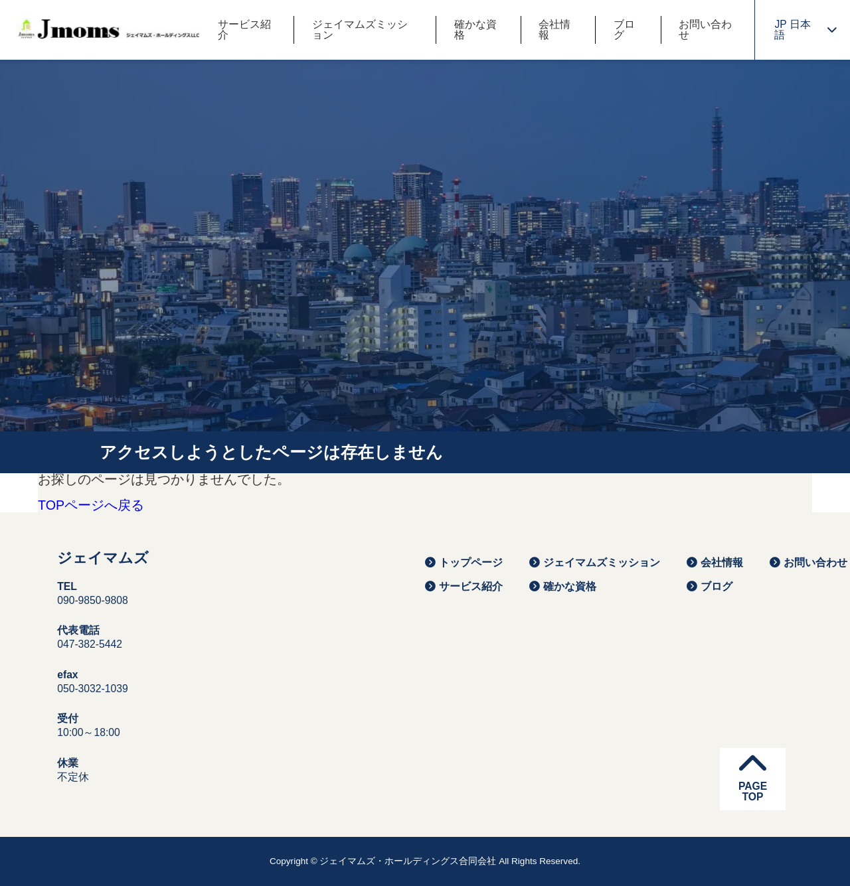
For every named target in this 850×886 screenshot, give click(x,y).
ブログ (624, 29)
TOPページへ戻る (91, 505)
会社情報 (554, 29)
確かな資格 (475, 29)
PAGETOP (752, 776)
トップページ (464, 562)
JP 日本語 (805, 29)
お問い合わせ (705, 29)
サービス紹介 (244, 29)
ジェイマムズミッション (360, 29)
